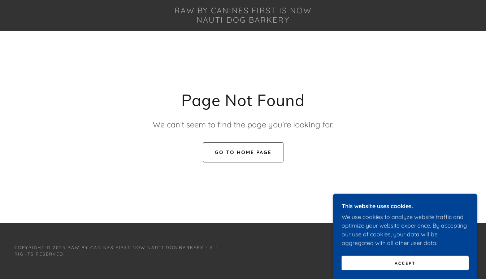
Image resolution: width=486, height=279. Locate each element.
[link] (243, 20)
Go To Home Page (243, 152)
